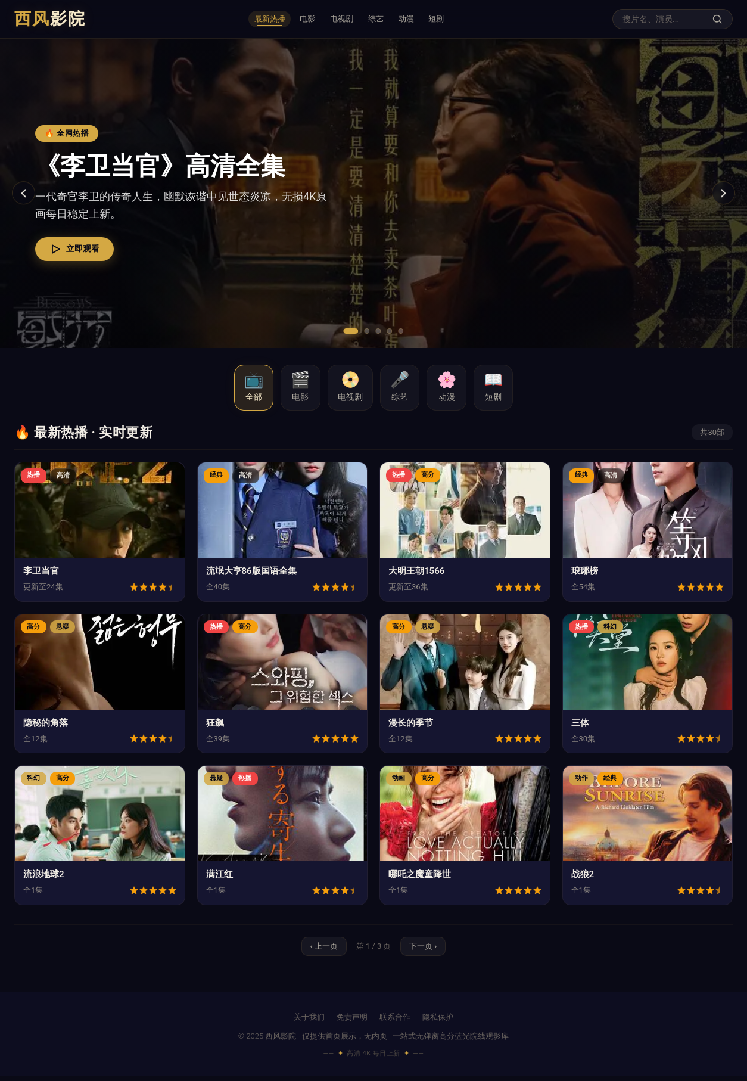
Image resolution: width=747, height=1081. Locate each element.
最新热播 (249, 19)
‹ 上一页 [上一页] (322, 950)
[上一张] (25, 193)
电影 (297, 19)
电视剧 (339, 19)
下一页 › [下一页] (425, 950)
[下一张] (722, 193)
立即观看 (81, 249)
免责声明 (352, 1022)
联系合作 (394, 1022)
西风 (50, 19)
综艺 (382, 19)
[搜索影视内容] (664, 19)
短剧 (458, 19)
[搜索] (717, 19)
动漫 (420, 19)
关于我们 (309, 1022)
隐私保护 (437, 1022)
